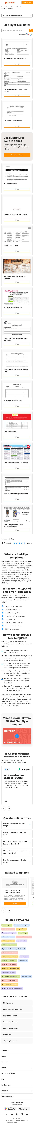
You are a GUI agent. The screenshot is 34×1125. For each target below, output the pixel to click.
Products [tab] (17, 1091)
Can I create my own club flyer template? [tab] (17, 825)
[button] (2, 2)
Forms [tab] (17, 1068)
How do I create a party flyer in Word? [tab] (17, 861)
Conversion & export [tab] (17, 1022)
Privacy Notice (9, 1120)
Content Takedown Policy (21, 1120)
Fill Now (17, 64)
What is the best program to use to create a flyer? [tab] (17, 852)
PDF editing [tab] (17, 1034)
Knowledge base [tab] (17, 1097)
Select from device (17, 155)
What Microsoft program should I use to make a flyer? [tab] (17, 843)
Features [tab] (17, 1062)
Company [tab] (17, 1050)
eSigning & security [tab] (17, 1041)
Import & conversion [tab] (17, 1028)
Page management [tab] (17, 1016)
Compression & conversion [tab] (17, 1009)
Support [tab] (17, 1056)
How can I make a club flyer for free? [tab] (17, 834)
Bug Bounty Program (12, 1122)
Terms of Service (17, 1118)
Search (31, 30)
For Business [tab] (17, 1085)
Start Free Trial (27, 2)
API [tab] (17, 1079)
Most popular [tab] (17, 1003)
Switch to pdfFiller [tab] (17, 1073)
